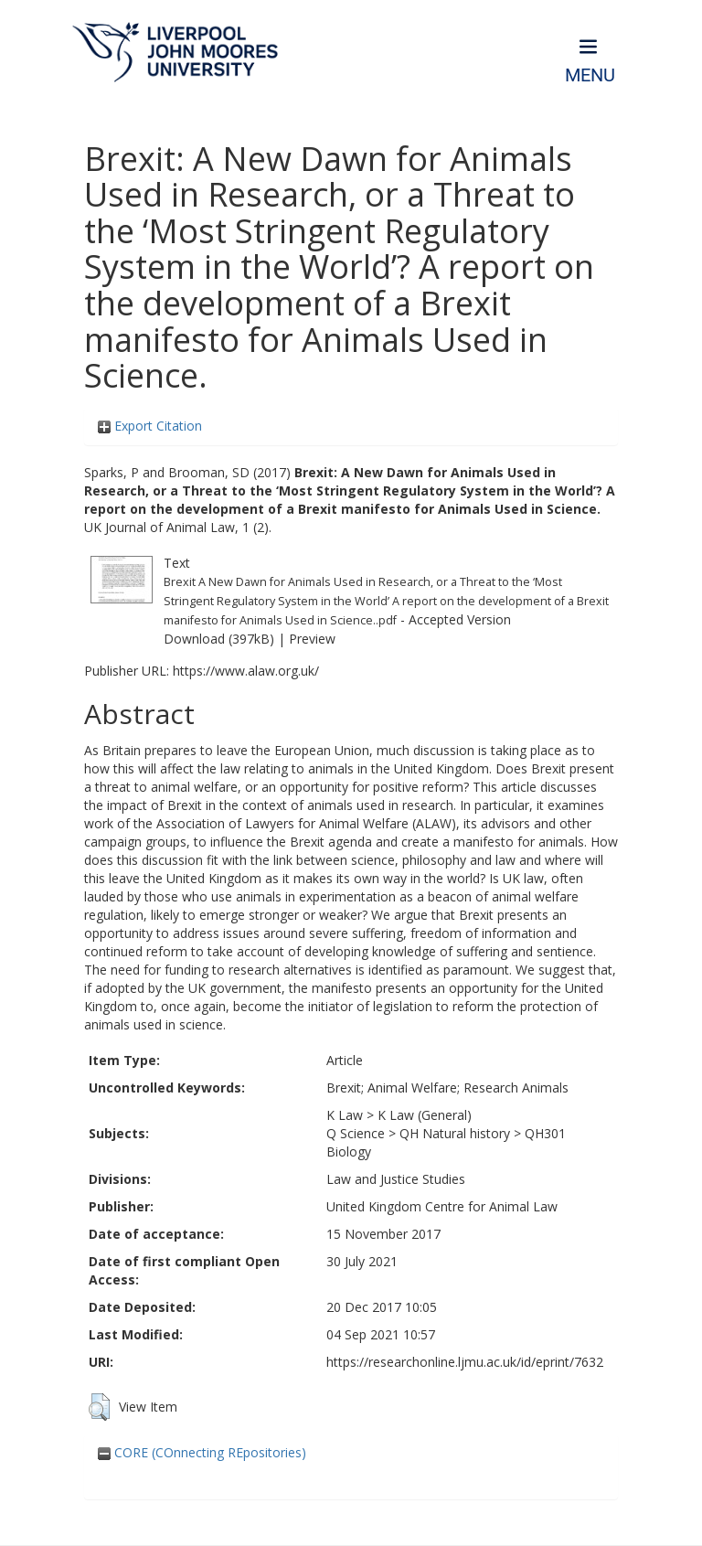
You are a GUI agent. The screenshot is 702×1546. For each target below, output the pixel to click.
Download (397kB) (219, 638)
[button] (99, 1407)
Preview (312, 638)
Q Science (355, 1133)
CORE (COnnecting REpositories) (202, 1452)
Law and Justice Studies (395, 1179)
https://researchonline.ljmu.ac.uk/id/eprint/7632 (464, 1361)
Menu (590, 75)
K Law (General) (425, 1115)
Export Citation (150, 425)
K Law (344, 1115)
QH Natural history (454, 1133)
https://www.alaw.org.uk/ (246, 670)
